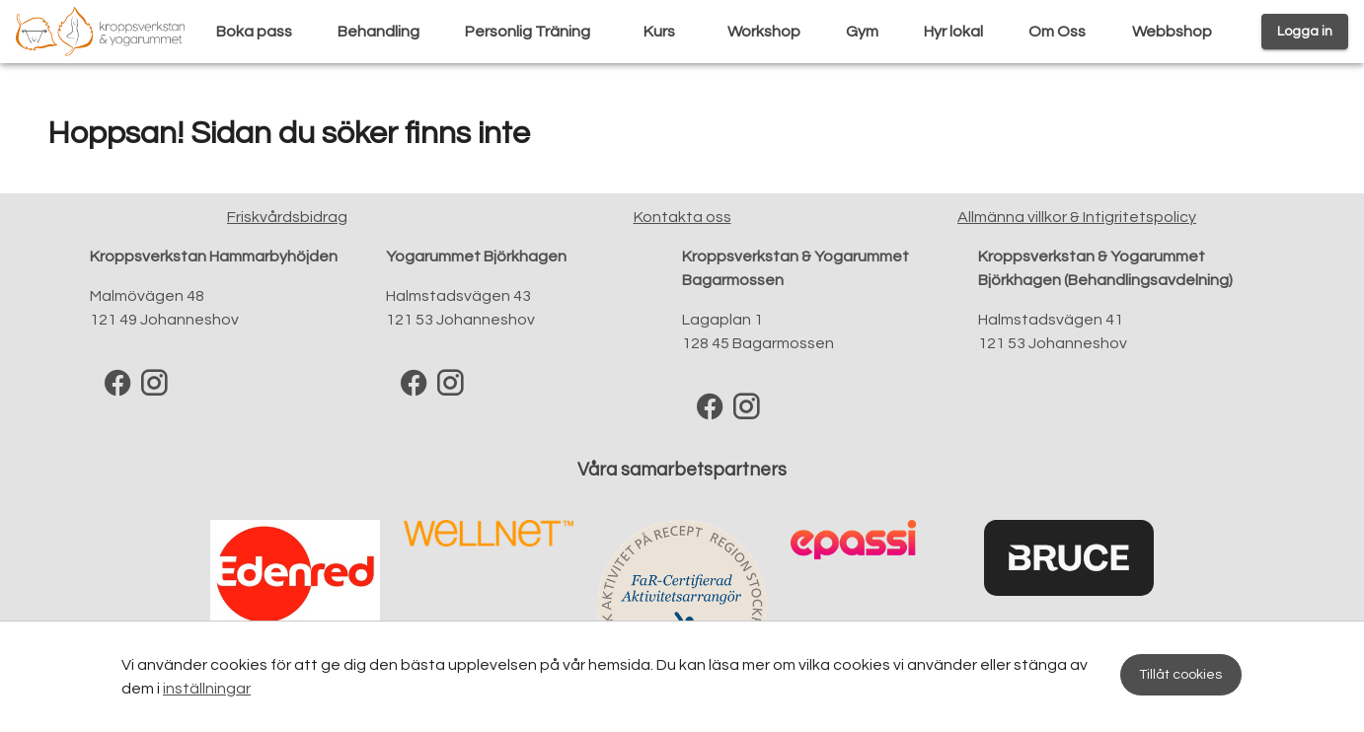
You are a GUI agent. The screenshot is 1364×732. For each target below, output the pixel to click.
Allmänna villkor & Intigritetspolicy (1076, 217)
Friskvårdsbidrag (287, 217)
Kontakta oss (682, 217)
